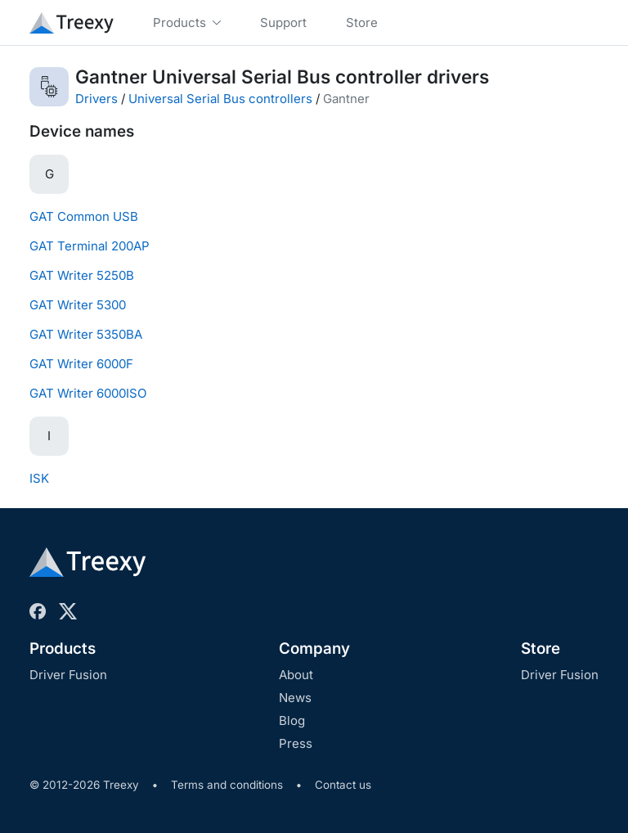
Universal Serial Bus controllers (220, 98)
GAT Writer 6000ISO (88, 393)
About (296, 674)
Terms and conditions (227, 784)
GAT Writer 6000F (81, 363)
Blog (292, 720)
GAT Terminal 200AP (89, 246)
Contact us (343, 784)
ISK (39, 478)
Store (540, 648)
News (295, 697)
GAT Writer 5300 (77, 305)
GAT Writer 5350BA (85, 334)
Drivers (96, 98)
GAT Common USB (83, 216)
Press (295, 743)
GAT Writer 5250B (81, 275)
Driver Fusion (68, 674)
